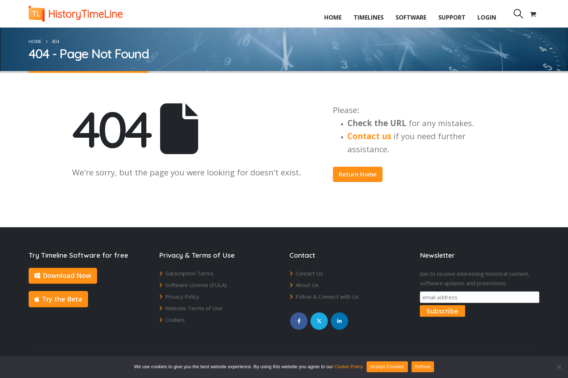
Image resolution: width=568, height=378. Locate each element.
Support (451, 17)
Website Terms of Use (193, 308)
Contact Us (309, 273)
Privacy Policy (182, 296)
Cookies (175, 319)
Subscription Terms (189, 273)
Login (486, 17)
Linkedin (339, 321)
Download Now (62, 275)
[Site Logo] (76, 14)
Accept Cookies (387, 366)
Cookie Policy (348, 366)
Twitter (319, 321)
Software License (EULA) (196, 284)
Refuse (423, 366)
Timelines (369, 17)
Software (411, 17)
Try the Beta (58, 299)
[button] (518, 13)
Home (333, 17)
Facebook (299, 321)
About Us (307, 284)
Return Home (358, 174)
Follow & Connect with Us (327, 296)
